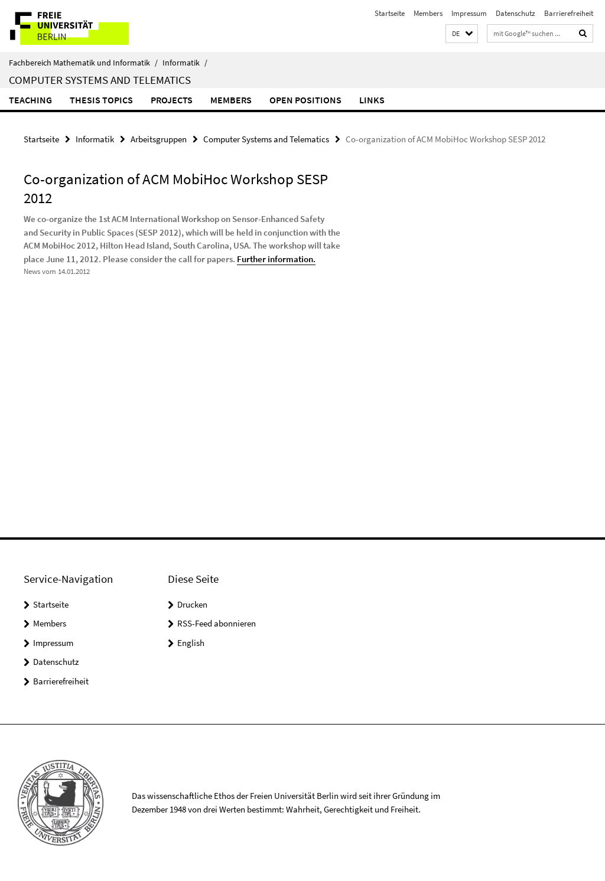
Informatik (184, 62)
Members (428, 13)
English (190, 642)
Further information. (276, 259)
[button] (461, 34)
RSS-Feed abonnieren (216, 623)
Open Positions (305, 100)
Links (372, 100)
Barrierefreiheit (568, 13)
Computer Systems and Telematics (100, 80)
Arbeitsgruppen (159, 139)
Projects (172, 100)
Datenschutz (515, 13)
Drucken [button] (192, 604)
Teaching (30, 100)
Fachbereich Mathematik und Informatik (83, 62)
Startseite (390, 13)
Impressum (469, 13)
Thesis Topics (101, 100)
